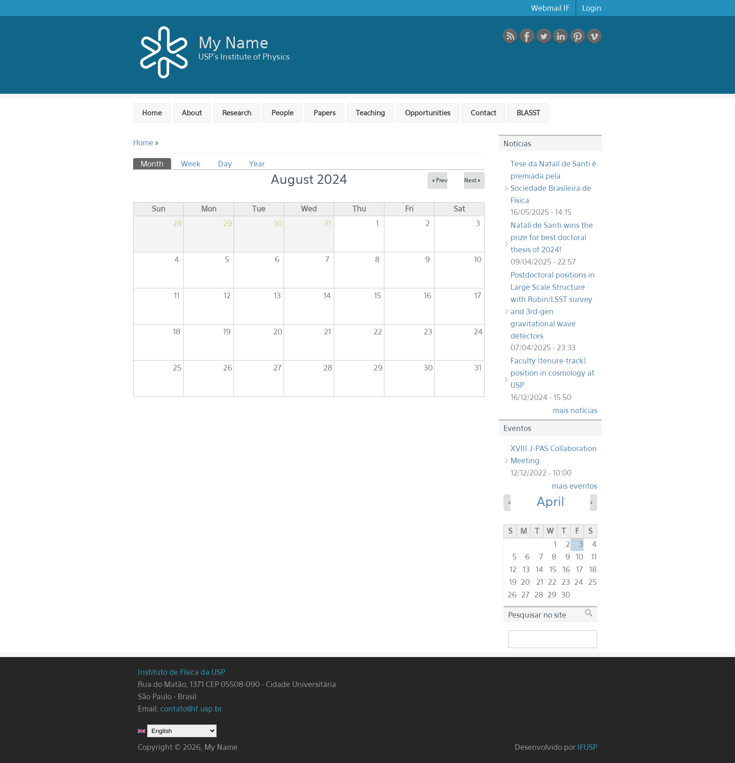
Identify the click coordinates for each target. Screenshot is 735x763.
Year (257, 163)
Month (156, 163)
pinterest (577, 36)
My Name (233, 42)
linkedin (560, 36)
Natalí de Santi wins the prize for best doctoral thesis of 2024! (551, 237)
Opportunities (427, 112)
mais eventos (574, 486)
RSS (510, 36)
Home (152, 112)
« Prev (439, 180)
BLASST (528, 112)
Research (236, 112)
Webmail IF (550, 8)
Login (591, 8)
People (282, 112)
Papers (325, 112)
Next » (472, 180)
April (550, 501)
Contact (483, 112)
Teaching (370, 112)
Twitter (543, 36)
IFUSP (587, 747)
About (192, 112)
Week (191, 163)
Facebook (526, 36)
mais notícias (575, 410)
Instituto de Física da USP (182, 672)
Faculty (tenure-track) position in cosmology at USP (552, 373)
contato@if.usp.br (191, 708)
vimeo (594, 36)
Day (225, 163)
